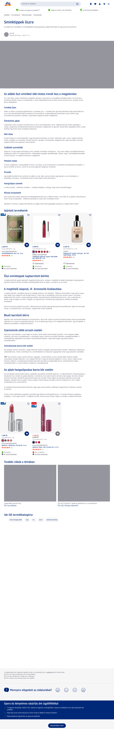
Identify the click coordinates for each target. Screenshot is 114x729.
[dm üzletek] (91, 4)
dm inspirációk (15, 15)
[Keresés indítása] (77, 4)
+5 (49, 251)
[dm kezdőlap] (7, 4)
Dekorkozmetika (27, 15)
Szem (41, 520)
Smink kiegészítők (16, 520)
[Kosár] (104, 4)
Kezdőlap (6, 15)
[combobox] (50, 4)
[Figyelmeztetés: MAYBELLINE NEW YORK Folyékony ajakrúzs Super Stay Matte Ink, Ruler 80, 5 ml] (38, 263)
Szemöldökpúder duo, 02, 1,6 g (12, 253)
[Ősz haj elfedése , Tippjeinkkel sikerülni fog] (30, 487)
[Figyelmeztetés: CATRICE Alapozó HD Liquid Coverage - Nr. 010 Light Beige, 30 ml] (69, 263)
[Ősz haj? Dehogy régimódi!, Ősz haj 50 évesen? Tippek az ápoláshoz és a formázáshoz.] (84, 487)
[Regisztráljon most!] (57, 725)
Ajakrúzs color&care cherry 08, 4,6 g (14, 445)
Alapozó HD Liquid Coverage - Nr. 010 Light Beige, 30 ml (76, 254)
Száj (27, 520)
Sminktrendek (37, 15)
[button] (108, 4)
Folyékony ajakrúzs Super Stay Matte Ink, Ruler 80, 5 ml (45, 257)
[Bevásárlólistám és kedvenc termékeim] (95, 4)
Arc (34, 520)
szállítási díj (50, 672)
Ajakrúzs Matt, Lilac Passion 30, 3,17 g (45, 447)
